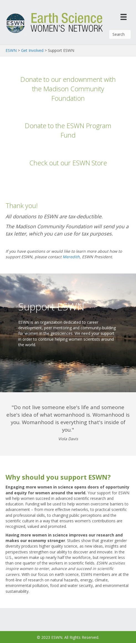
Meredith (71, 256)
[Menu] (123, 17)
